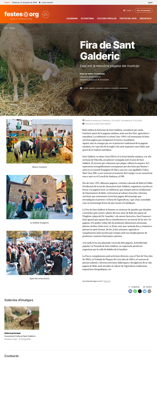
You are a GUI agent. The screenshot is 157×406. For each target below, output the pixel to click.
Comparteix (135, 287)
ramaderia (124, 88)
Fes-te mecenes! (143, 10)
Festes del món (128, 18)
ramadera (115, 88)
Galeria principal (12, 333)
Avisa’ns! (107, 281)
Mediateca (145, 18)
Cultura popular (106, 18)
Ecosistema (87, 18)
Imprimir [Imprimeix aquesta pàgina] (149, 287)
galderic (92, 88)
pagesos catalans (103, 88)
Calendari (72, 18)
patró (86, 88)
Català (128, 10)
